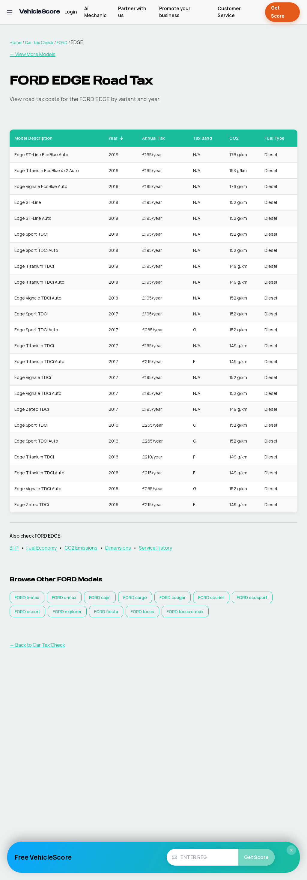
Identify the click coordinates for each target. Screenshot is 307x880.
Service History (155, 547)
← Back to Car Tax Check (37, 645)
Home (16, 42)
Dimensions (118, 547)
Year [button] (116, 138)
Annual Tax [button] (156, 138)
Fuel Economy (41, 547)
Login (70, 12)
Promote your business (174, 12)
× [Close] (291, 850)
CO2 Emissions (80, 547)
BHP (14, 547)
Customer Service (229, 12)
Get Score (282, 12)
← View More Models (32, 54)
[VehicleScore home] (39, 12)
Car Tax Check (39, 42)
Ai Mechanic (95, 12)
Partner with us (132, 12)
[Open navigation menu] (10, 12)
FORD (62, 42)
